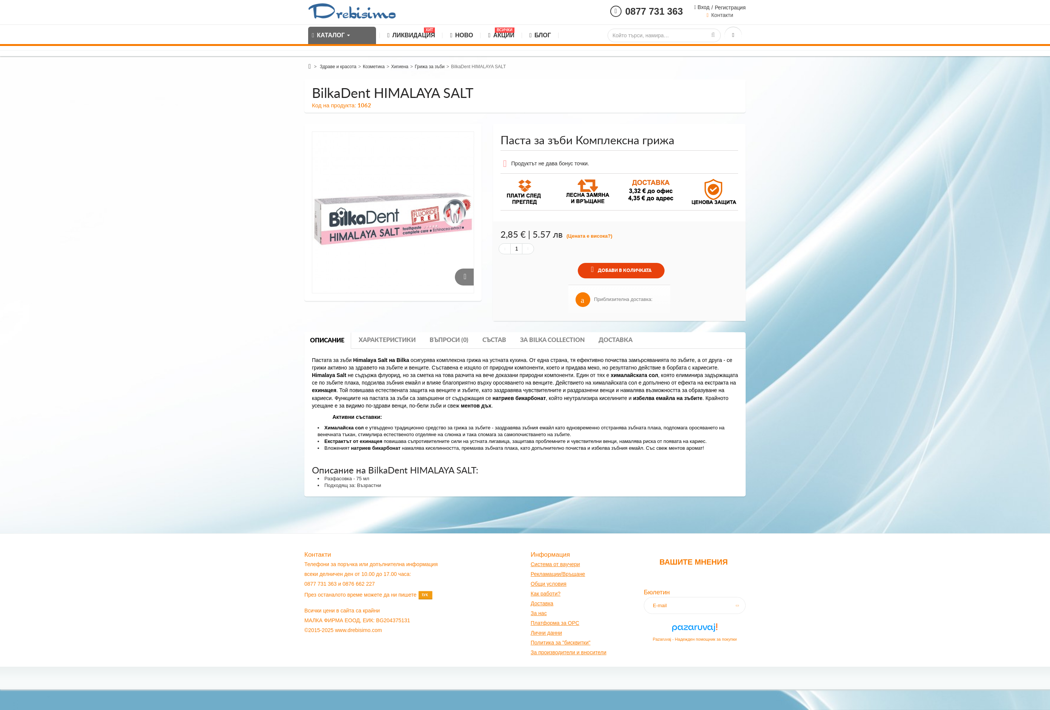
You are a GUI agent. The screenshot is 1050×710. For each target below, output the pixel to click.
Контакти (722, 15)
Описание (327, 340)
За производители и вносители (568, 652)
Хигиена (399, 66)
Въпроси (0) (449, 340)
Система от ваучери (555, 564)
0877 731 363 (654, 11)
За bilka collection (552, 340)
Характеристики (387, 340)
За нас (539, 613)
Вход (703, 7)
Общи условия (548, 584)
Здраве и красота (338, 66)
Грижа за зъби (430, 66)
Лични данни (546, 633)
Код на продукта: (334, 105)
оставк (542, 603)
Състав (494, 340)
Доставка (615, 340)
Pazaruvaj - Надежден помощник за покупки (695, 639)
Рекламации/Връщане (558, 574)
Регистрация (730, 8)
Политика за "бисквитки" (560, 643)
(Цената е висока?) (589, 236)
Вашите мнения (693, 562)
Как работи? (545, 594)
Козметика (374, 66)
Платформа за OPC (555, 623)
